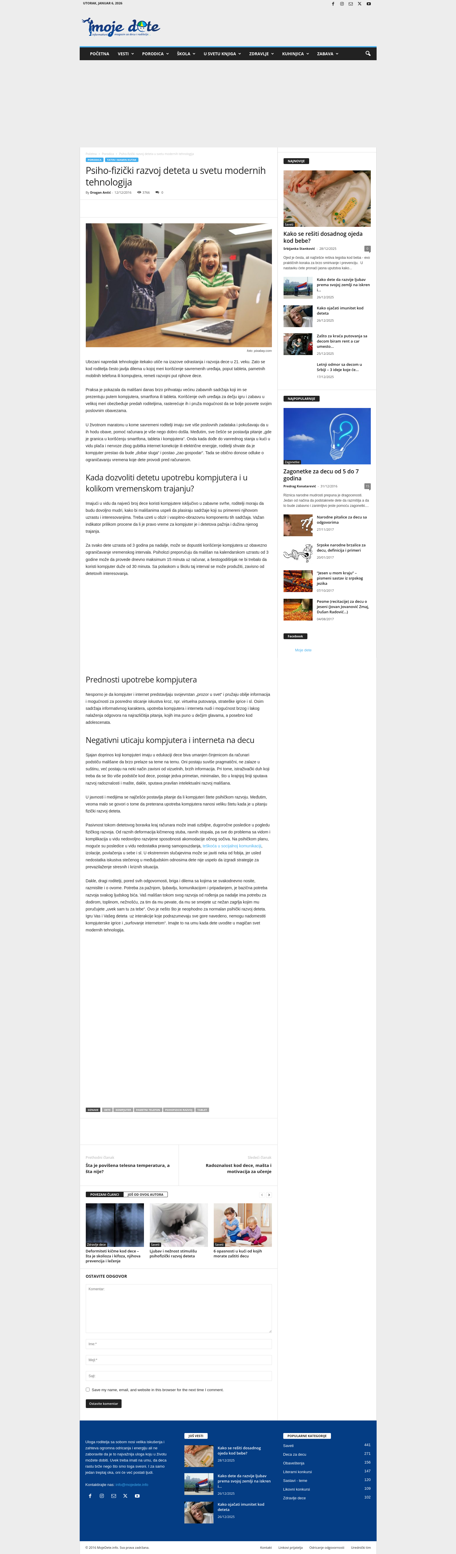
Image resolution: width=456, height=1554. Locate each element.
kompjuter (123, 1110)
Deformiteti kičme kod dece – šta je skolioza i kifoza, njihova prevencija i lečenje (113, 1255)
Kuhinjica (295, 53)
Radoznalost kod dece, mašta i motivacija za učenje (238, 1168)
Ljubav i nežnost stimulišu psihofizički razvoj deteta (173, 1253)
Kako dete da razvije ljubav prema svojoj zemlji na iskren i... (343, 285)
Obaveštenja (293, 1463)
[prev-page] (262, 1195)
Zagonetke (292, 462)
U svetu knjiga (222, 53)
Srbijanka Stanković (299, 248)
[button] (367, 53)
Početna (99, 53)
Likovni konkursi (296, 1489)
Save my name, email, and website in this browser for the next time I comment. (158, 1390)
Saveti (155, 1245)
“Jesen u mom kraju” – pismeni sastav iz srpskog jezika (340, 578)
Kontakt (266, 1547)
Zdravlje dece (96, 1245)
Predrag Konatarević (300, 486)
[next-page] (269, 1195)
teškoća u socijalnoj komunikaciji (232, 846)
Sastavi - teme (295, 1480)
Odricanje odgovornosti (326, 1547)
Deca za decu (295, 1454)
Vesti (126, 53)
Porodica (155, 53)
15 (367, 486)
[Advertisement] (228, 104)
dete (107, 1110)
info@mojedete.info (132, 1484)
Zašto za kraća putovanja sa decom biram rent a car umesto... (342, 341)
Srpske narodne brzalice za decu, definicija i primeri (341, 547)
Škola (186, 53)
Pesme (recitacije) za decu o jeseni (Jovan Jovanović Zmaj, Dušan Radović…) (343, 606)
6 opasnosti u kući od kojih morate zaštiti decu (238, 1253)
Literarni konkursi (297, 1472)
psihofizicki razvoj (179, 1110)
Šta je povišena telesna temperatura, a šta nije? (128, 1168)
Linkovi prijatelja (290, 1547)
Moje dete (303, 650)
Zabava (328, 53)
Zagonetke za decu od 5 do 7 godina (321, 475)
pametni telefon (148, 1110)
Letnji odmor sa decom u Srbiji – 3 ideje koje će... (339, 367)
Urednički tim (361, 1547)
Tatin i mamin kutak (121, 160)
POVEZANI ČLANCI (104, 1194)
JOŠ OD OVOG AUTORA (145, 1194)
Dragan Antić (100, 192)
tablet (202, 1110)
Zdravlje (261, 53)
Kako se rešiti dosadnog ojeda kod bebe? (323, 237)
